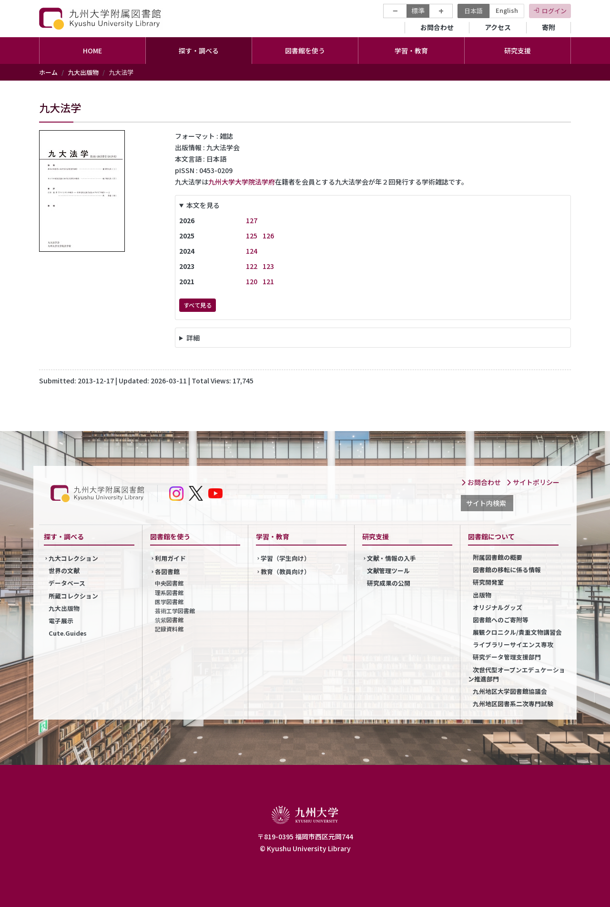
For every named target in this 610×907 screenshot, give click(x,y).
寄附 (548, 27)
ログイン (554, 10)
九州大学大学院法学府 (241, 181)
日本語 (473, 10)
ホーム (48, 72)
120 (251, 281)
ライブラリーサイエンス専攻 (513, 644)
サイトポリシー (532, 482)
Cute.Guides (68, 633)
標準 (418, 10)
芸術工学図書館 (175, 611)
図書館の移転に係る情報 (507, 569)
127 (251, 220)
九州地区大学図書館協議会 (510, 691)
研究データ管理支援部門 (507, 656)
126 (268, 235)
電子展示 (61, 620)
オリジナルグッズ (497, 607)
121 (268, 281)
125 (251, 235)
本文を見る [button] (203, 205)
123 (268, 266)
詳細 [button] (193, 337)
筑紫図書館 (169, 620)
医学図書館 (169, 602)
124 (251, 251)
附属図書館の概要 (497, 557)
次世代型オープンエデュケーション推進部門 (516, 674)
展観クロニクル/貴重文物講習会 (517, 632)
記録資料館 (169, 629)
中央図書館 (169, 583)
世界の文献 (64, 570)
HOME (92, 50)
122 (251, 266)
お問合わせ (437, 27)
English (507, 10)
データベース (67, 582)
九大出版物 (83, 72)
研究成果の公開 (388, 582)
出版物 (482, 594)
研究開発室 (488, 582)
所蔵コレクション (73, 595)
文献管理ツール (388, 570)
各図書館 (167, 571)
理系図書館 (169, 592)
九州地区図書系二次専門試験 (513, 703)
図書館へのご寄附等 (501, 619)
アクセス (498, 27)
